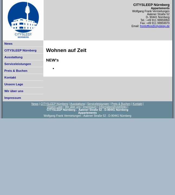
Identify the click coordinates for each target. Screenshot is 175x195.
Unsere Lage (13, 84)
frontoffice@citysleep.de (155, 26)
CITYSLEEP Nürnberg (20, 50)
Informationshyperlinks (113, 106)
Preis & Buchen (15, 70)
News (8, 43)
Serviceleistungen (17, 64)
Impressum (12, 97)
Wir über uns (13, 91)
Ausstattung (13, 57)
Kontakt (10, 77)
